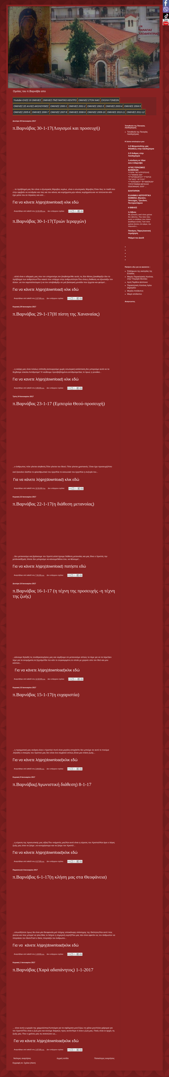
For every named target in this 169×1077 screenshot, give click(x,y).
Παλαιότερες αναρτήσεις (104, 1058)
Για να (20, 670)
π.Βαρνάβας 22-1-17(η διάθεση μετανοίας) (53, 503)
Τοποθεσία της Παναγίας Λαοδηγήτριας (137, 133)
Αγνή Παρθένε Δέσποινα (137, 282)
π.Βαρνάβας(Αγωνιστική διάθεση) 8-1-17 (52, 784)
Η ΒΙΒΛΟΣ (132, 208)
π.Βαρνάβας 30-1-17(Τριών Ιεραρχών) (49, 221)
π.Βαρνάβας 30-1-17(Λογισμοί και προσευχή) (56, 128)
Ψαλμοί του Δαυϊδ (136, 238)
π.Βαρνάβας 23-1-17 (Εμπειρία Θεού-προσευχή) (59, 403)
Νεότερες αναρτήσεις (22, 1058)
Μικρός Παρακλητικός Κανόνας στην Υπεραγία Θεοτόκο (140, 278)
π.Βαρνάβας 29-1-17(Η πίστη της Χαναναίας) (56, 313)
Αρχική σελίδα (63, 1058)
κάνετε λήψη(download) (45, 670)
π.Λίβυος (132, 212)
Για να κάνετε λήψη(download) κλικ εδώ (46, 289)
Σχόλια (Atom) (30, 1063)
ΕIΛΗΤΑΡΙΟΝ (133, 191)
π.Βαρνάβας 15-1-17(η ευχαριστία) (46, 694)
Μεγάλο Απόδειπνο (135, 291)
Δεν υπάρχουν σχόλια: (56, 211)
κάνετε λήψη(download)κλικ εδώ (51, 760)
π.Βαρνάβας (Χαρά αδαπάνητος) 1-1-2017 (53, 969)
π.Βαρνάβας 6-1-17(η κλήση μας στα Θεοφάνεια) (60, 876)
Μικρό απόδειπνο (134, 294)
